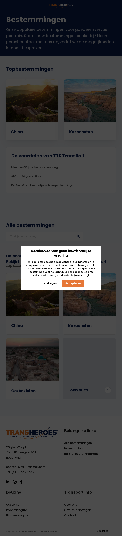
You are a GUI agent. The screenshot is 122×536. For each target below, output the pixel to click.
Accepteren (73, 283)
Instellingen (48, 283)
